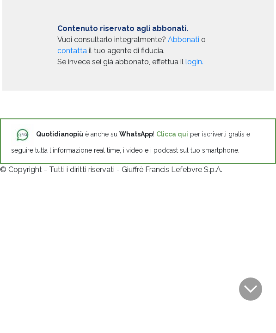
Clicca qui (172, 134)
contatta (72, 50)
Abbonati (183, 39)
